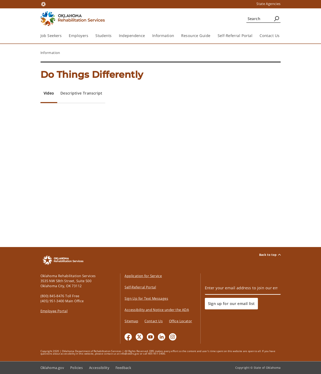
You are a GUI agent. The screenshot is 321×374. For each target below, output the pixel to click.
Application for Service (143, 276)
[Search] (263, 18)
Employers (78, 35)
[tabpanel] (160, 178)
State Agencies (268, 3)
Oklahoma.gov (52, 367)
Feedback (123, 367)
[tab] (48, 93)
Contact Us (269, 35)
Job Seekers (51, 35)
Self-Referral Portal (235, 35)
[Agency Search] (276, 18)
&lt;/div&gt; (161, 175)
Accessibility (99, 367)
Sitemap (131, 321)
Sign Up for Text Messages (146, 298)
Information (163, 35)
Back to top (270, 254)
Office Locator (180, 321)
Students (103, 35)
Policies (76, 367)
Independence (132, 35)
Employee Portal (54, 311)
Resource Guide (195, 35)
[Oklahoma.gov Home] (43, 4)
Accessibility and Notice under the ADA (157, 309)
